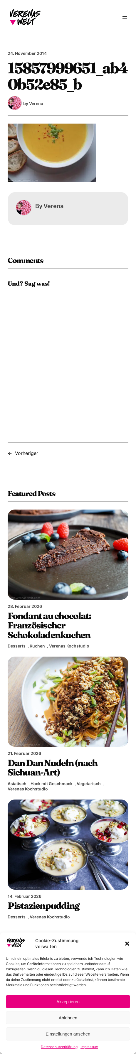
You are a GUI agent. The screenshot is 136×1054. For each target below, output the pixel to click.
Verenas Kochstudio (69, 645)
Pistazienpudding (43, 905)
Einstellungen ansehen (68, 1033)
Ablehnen (68, 1017)
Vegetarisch (89, 783)
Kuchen (37, 645)
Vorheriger (26, 453)
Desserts (17, 645)
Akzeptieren (68, 1001)
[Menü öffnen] (124, 17)
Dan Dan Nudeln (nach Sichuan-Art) (52, 767)
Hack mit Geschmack (52, 783)
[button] (127, 944)
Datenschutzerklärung (59, 1047)
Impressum (89, 1047)
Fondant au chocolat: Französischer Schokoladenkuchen (49, 625)
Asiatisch (17, 783)
